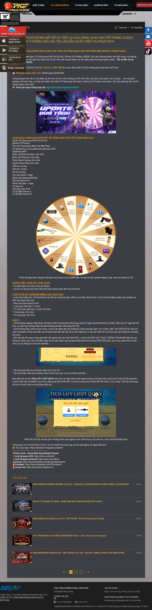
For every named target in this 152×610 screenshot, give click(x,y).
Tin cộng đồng (136, 27)
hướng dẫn (101, 5)
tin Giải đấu (121, 5)
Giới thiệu (39, 5)
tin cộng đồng (59, 5)
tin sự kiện (81, 5)
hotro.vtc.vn (82, 602)
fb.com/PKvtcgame (64, 602)
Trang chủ (123, 27)
